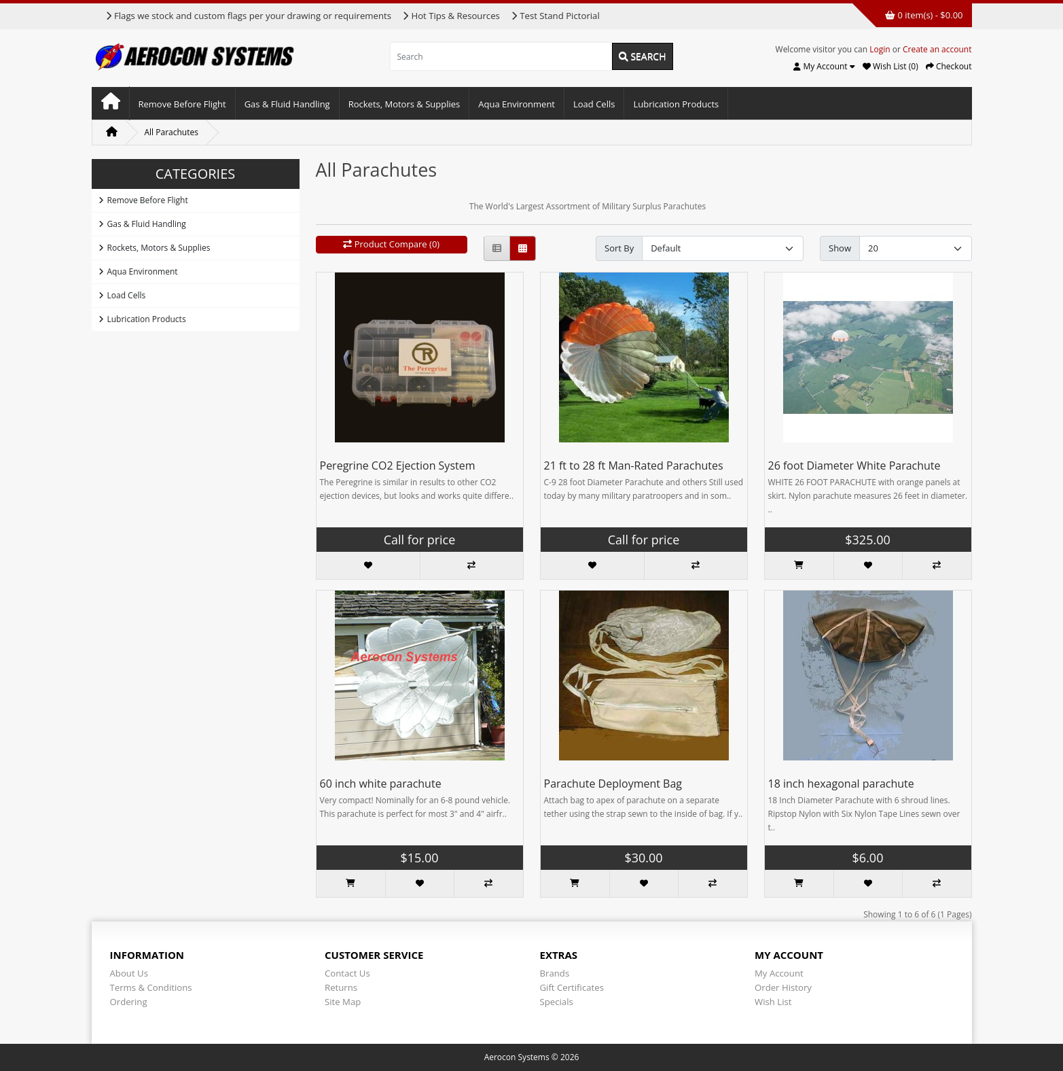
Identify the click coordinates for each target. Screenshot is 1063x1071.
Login (879, 49)
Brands (555, 973)
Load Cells (594, 104)
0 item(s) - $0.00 (923, 15)
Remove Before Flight (182, 104)
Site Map (343, 1002)
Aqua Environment (516, 104)
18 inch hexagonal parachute (841, 783)
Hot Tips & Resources (451, 16)
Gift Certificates (572, 987)
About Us (129, 973)
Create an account (937, 49)
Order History (783, 987)
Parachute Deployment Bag (613, 783)
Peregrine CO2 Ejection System (397, 465)
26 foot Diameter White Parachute (854, 465)
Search (642, 56)
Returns (341, 987)
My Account (779, 973)
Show (840, 248)
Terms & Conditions (151, 987)
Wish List (773, 1002)
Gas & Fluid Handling (287, 104)
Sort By (619, 248)
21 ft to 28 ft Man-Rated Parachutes (633, 465)
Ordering (128, 1002)
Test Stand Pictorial (555, 16)
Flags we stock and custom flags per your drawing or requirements (248, 16)
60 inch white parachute (381, 783)
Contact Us (347, 973)
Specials (556, 1002)
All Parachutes (171, 132)
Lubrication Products (676, 104)
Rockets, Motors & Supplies (404, 104)
